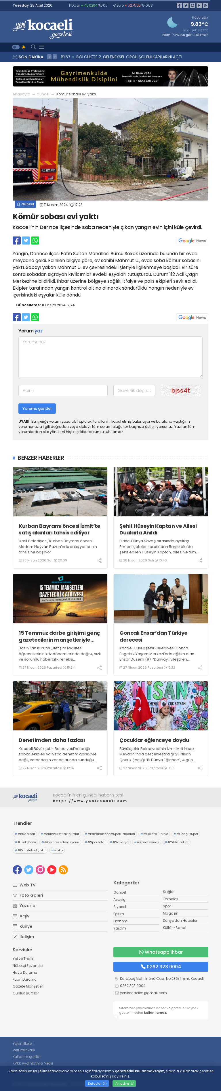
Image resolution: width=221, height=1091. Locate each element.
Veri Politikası (24, 1050)
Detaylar (97, 1083)
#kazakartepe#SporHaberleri (110, 834)
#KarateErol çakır (30, 850)
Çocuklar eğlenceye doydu (154, 740)
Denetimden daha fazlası (52, 740)
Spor (167, 906)
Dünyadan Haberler (180, 920)
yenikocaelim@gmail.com (143, 992)
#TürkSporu (25, 842)
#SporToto (94, 842)
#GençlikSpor (186, 834)
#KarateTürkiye (154, 834)
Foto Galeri (28, 895)
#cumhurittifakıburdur (60, 834)
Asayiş (119, 899)
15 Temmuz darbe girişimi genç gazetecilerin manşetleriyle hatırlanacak (59, 636)
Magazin (170, 913)
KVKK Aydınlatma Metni (33, 1063)
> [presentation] (55, 56)
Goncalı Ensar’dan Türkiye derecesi (153, 636)
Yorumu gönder (37, 408)
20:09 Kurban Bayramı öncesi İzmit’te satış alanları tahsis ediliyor (127, 57)
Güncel (43, 94)
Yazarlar (25, 906)
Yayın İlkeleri (23, 1043)
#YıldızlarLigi (176, 842)
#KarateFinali (146, 842)
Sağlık (168, 891)
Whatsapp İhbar (161, 952)
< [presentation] (49, 56)
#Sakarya (119, 842)
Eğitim (118, 913)
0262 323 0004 (161, 966)
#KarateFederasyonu (60, 842)
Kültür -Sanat (174, 927)
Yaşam (119, 928)
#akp (57, 850)
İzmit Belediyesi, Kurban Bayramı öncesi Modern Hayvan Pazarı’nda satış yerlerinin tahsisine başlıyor (58, 546)
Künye (22, 926)
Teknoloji (170, 898)
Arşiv (21, 916)
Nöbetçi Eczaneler (28, 965)
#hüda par (25, 834)
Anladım (124, 1083)
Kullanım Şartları (27, 1056)
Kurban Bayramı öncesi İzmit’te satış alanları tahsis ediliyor (59, 529)
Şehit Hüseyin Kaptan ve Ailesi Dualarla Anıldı (158, 529)
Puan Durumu (25, 979)
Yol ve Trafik (23, 958)
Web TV (24, 885)
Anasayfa (21, 94)
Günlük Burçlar (26, 993)
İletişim (23, 937)
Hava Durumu (25, 972)
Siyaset (119, 906)
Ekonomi (120, 921)
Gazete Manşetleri (28, 986)
